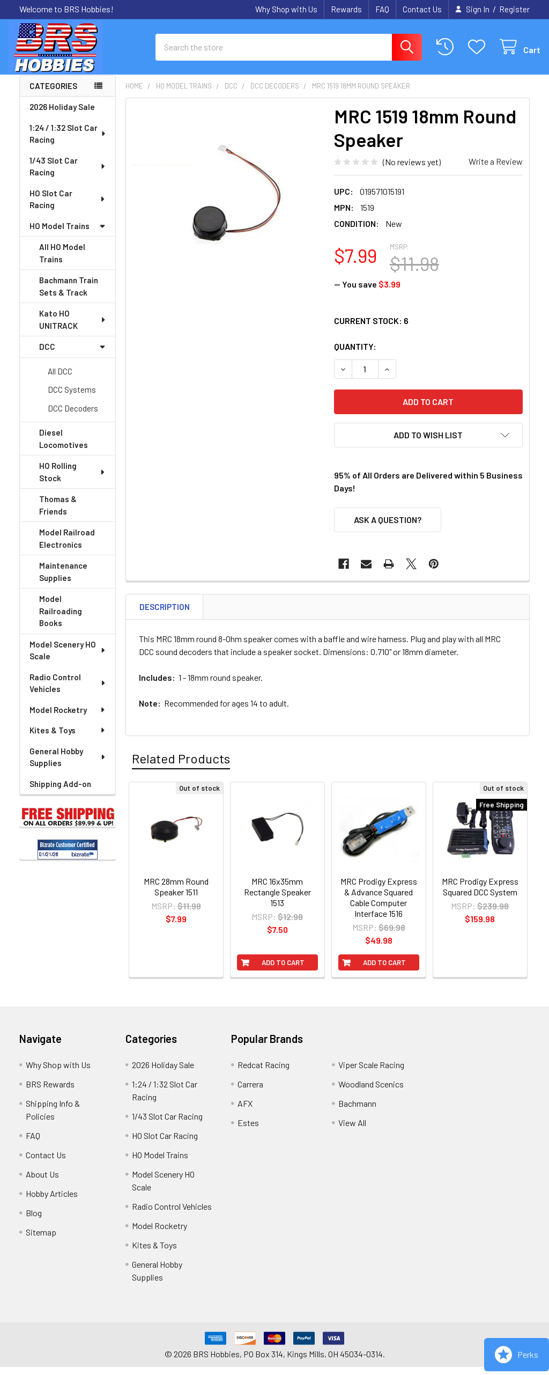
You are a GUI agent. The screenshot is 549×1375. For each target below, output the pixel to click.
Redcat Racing (264, 1073)
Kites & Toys (67, 738)
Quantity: (355, 354)
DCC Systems (72, 397)
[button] (428, 443)
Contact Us (422, 9)
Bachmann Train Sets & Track (68, 294)
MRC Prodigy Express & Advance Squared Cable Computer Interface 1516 (378, 905)
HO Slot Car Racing (67, 207)
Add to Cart (283, 970)
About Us (42, 1182)
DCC (72, 354)
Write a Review (496, 169)
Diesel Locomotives (63, 447)
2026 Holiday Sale (62, 115)
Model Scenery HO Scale (68, 659)
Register (514, 9)
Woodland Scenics (371, 1092)
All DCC (60, 379)
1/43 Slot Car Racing (67, 175)
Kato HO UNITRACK (73, 328)
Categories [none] (53, 94)
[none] (227, 207)
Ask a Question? (387, 528)
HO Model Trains (67, 234)
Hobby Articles (52, 1201)
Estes (248, 1131)
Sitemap (41, 1240)
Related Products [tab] (181, 766)
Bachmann (357, 1111)
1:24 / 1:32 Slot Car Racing (68, 142)
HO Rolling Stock (72, 480)
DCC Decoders (73, 416)
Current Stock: (371, 328)
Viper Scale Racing (371, 1073)
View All (352, 1131)
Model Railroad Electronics (67, 546)
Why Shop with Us (286, 9)
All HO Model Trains (62, 261)
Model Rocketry (67, 718)
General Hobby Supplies (68, 765)
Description (164, 615)
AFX (245, 1111)
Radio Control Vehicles (68, 691)
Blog (34, 1221)
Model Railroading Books (60, 619)
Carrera (250, 1092)
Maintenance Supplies (63, 580)
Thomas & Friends (58, 513)
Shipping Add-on (60, 792)
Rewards (346, 9)
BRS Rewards (50, 1092)
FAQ (382, 9)
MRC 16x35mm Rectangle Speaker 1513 (277, 900)
